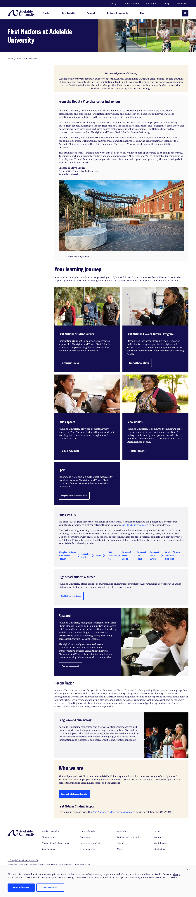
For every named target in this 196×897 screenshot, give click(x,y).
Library (113, 3)
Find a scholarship (138, 450)
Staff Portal (151, 3)
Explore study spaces (70, 450)
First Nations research (70, 666)
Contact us (181, 3)
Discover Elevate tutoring (139, 362)
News (119, 849)
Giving (166, 3)
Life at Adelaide (87, 831)
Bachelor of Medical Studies (126, 555)
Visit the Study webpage (135, 525)
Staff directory (161, 843)
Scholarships (48, 849)
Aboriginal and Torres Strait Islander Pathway (67, 555)
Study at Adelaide (50, 831)
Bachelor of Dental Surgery (154, 555)
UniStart (99, 555)
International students (90, 843)
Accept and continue (21, 887)
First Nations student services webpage (113, 812)
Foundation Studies (85, 555)
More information (50, 887)
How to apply (49, 837)
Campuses (85, 837)
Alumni (120, 843)
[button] (187, 869)
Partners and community (129, 837)
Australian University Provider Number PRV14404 (31, 865)
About (157, 831)
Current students (131, 3)
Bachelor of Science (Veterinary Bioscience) (172, 555)
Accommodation (88, 849)
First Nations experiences (71, 596)
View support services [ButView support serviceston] (70, 362)
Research (121, 831)
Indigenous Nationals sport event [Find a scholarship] (74, 495)
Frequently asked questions (55, 843)
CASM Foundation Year (112, 555)
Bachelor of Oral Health (141, 555)
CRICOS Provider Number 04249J (74, 865)
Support (158, 837)
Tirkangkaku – (23, 860)
